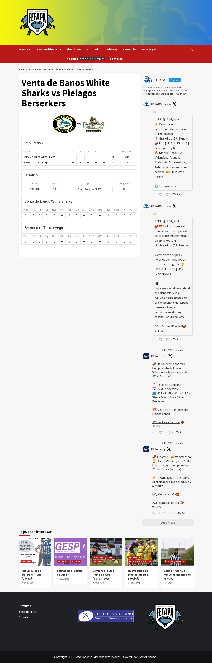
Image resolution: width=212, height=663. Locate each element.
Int (124, 209)
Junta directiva (28, 611)
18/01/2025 (99, 583)
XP (83, 209)
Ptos (25, 209)
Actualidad (63, 561)
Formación (130, 49)
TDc (77, 209)
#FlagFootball (161, 376)
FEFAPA (25, 49)
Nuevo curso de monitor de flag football (138, 574)
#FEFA (156, 426)
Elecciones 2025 (77, 49)
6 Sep (162, 449)
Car (69, 209)
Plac (108, 209)
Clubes (97, 49)
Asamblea (25, 617)
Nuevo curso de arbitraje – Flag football (31, 574)
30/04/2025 (64, 579)
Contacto (116, 59)
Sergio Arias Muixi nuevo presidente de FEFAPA (177, 574)
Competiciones (49, 49)
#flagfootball (183, 456)
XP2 (100, 209)
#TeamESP (163, 456)
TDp (46, 209)
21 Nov (167, 206)
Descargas (149, 49)
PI (40, 209)
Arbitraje (112, 49)
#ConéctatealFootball (166, 422)
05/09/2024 (135, 583)
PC (33, 209)
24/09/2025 (28, 583)
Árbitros (169, 561)
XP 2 (91, 209)
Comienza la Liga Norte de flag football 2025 (103, 574)
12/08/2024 (170, 583)
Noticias (86, 59)
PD (130, 209)
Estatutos (25, 605)
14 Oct (163, 356)
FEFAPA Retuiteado (173, 350)
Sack (116, 209)
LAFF (109, 557)
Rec (54, 209)
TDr (62, 209)
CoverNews (130, 657)
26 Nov (167, 104)
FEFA (154, 356)
